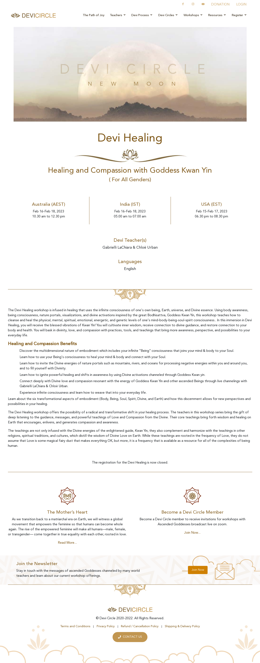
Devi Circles (168, 15)
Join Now (198, 569)
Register (239, 15)
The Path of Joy (93, 15)
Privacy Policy (106, 626)
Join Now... (192, 533)
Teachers (118, 15)
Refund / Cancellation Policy (140, 626)
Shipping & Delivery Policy (182, 626)
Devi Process (142, 15)
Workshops (193, 15)
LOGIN (241, 4)
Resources (217, 15)
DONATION (220, 4)
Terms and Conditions (75, 626)
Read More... (67, 543)
